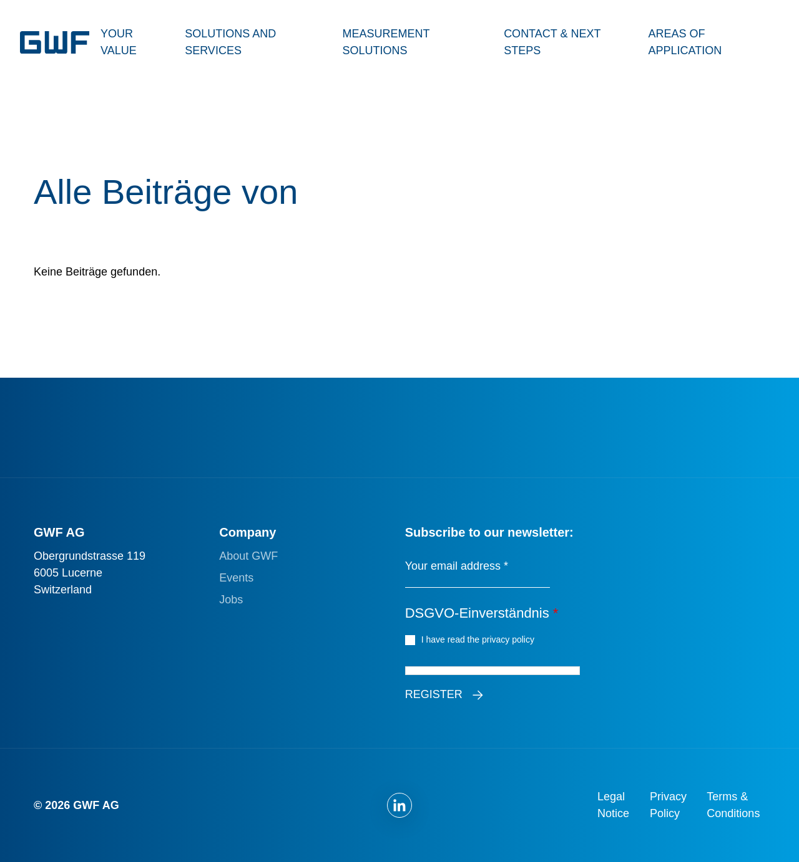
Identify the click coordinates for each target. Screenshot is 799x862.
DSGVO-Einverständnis (482, 613)
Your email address (456, 566)
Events (236, 578)
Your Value (118, 42)
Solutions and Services (230, 42)
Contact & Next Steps (552, 42)
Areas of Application (685, 42)
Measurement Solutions (385, 42)
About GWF (248, 556)
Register (434, 694)
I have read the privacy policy (479, 638)
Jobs (231, 599)
